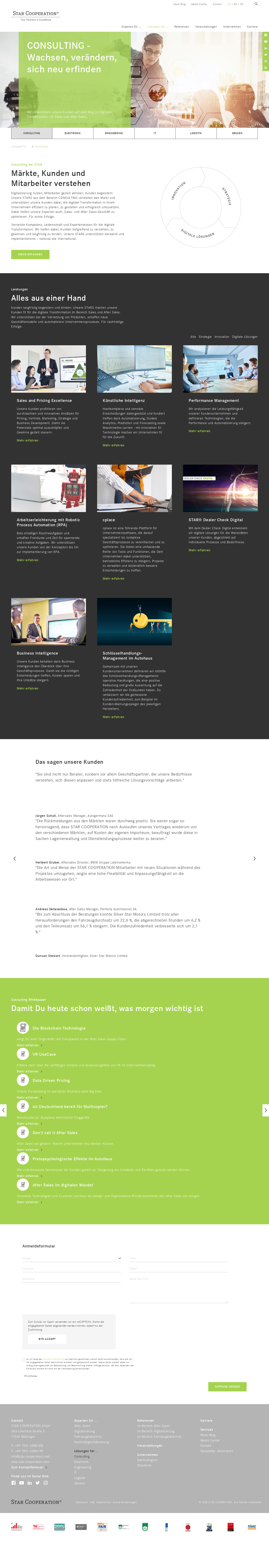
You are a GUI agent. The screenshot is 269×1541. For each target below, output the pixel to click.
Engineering (114, 133)
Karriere (252, 26)
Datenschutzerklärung (53, 1359)
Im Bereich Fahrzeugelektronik (159, 1436)
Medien (237, 133)
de (229, 4)
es (241, 4)
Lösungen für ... (157, 26)
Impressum (82, 1502)
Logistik (196, 133)
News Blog (179, 4)
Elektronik (73, 133)
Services (206, 1429)
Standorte (144, 1465)
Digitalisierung (84, 1431)
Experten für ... (131, 26)
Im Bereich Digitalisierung (155, 1431)
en (235, 4)
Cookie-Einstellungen (125, 1502)
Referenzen (181, 26)
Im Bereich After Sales (153, 1426)
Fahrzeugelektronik (88, 1436)
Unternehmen (232, 26)
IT (155, 133)
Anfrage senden (227, 1386)
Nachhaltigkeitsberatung (91, 1442)
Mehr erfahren (30, 254)
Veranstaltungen (206, 26)
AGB (92, 1502)
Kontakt (217, 4)
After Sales (82, 1426)
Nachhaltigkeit (147, 1460)
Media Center (199, 4)
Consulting (31, 133)
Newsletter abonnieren (216, 1451)
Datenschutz (104, 1502)
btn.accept (47, 1339)
